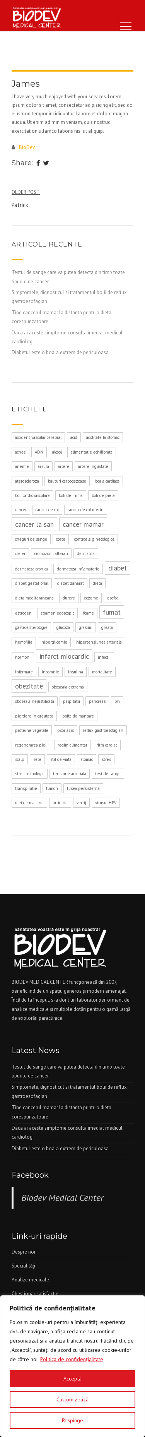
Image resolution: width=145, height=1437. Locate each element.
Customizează (72, 1399)
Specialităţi (23, 1265)
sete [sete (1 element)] (37, 759)
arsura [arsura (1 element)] (43, 466)
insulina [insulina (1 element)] (75, 672)
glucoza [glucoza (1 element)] (63, 627)
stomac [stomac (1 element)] (86, 759)
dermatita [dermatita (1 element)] (86, 553)
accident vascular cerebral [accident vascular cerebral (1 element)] (38, 437)
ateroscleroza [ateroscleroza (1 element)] (27, 481)
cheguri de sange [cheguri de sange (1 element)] (31, 539)
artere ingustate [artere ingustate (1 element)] (93, 466)
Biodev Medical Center (62, 1198)
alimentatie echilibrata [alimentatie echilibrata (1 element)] (92, 452)
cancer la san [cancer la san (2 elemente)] (34, 524)
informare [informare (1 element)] (24, 672)
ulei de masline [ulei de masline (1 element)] (29, 802)
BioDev (27, 147)
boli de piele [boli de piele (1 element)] (103, 495)
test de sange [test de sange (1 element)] (108, 773)
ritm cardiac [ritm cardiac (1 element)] (106, 745)
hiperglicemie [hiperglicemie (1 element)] (54, 642)
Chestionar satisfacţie (35, 1293)
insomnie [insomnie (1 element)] (50, 672)
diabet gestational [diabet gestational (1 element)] (31, 583)
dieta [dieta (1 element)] (97, 583)
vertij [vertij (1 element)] (81, 802)
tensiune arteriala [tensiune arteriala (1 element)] (69, 773)
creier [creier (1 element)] (20, 553)
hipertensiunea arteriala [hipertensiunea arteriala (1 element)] (99, 642)
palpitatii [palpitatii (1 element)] (71, 701)
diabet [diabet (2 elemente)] (117, 567)
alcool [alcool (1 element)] (57, 452)
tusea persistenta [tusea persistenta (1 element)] (83, 788)
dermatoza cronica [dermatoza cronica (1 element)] (31, 569)
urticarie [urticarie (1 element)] (60, 802)
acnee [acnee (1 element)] (20, 452)
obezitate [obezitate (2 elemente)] (29, 686)
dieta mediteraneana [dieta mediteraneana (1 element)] (34, 598)
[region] (72, 1366)
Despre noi (23, 1252)
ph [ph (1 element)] (117, 701)
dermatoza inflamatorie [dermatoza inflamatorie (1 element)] (78, 569)
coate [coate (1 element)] (60, 539)
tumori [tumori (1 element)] (52, 788)
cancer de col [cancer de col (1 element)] (47, 509)
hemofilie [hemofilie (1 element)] (23, 642)
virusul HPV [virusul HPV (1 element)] (105, 802)
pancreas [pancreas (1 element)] (97, 701)
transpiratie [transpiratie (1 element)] (26, 788)
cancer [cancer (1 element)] (21, 509)
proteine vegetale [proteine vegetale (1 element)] (31, 730)
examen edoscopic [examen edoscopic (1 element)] (57, 613)
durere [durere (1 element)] (69, 598)
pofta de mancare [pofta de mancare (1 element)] (78, 716)
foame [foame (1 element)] (88, 613)
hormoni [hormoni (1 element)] (23, 657)
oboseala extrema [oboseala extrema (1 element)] (68, 687)
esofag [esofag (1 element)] (113, 598)
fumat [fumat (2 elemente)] (112, 612)
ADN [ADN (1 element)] (39, 452)
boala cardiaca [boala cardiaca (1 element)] (107, 481)
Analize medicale (30, 1279)
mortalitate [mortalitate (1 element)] (102, 672)
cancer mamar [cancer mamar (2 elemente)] (83, 524)
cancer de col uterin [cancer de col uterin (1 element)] (86, 509)
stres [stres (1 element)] (106, 759)
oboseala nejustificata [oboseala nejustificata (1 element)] (34, 701)
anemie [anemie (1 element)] (22, 466)
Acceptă (72, 1378)
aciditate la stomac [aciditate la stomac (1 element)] (102, 437)
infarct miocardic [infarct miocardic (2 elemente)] (64, 656)
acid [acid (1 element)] (73, 437)
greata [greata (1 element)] (107, 627)
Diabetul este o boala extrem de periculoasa (60, 352)
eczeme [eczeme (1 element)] (91, 598)
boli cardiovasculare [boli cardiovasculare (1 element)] (32, 495)
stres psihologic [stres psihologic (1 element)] (29, 773)
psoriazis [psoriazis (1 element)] (65, 730)
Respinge (72, 1420)
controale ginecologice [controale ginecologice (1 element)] (94, 539)
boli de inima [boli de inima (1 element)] (71, 495)
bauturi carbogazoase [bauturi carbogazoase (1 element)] (67, 481)
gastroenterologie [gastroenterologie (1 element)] (31, 627)
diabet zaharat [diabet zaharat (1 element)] (70, 583)
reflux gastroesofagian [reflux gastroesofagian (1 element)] (103, 730)
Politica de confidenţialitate (71, 1359)
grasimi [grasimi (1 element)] (85, 627)
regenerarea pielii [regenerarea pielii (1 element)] (32, 745)
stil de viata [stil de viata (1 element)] (61, 759)
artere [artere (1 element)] (63, 466)
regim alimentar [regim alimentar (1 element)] (72, 745)
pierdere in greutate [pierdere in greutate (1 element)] (34, 716)
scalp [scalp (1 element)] (19, 759)
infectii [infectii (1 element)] (104, 657)
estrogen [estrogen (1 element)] (23, 613)
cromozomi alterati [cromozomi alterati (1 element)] (51, 553)
